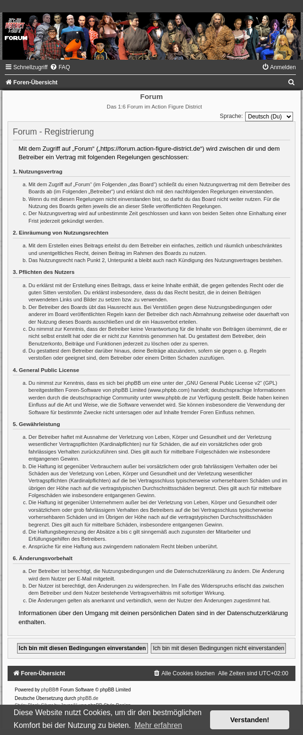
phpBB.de (87, 698)
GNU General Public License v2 (223, 383)
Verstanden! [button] (249, 720)
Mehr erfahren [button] (159, 725)
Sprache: (231, 116)
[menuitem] (60, 67)
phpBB (48, 689)
